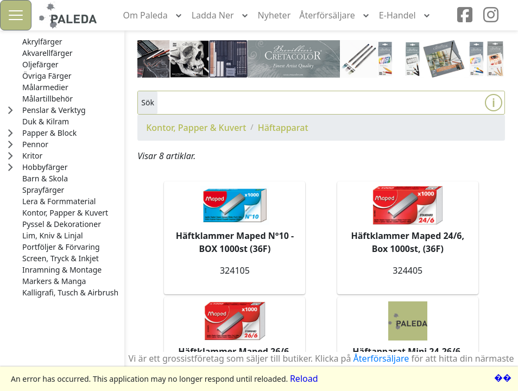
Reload (304, 378)
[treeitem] (70, 42)
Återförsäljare (381, 358)
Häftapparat (283, 128)
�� (502, 377)
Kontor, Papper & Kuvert (196, 128)
